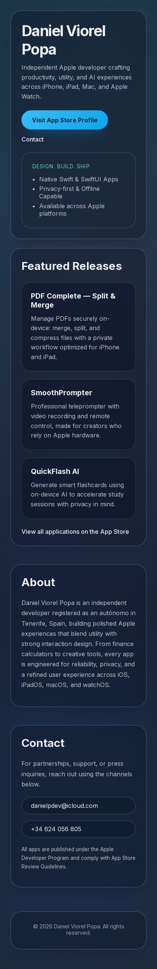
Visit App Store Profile (65, 120)
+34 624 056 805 (56, 829)
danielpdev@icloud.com (64, 805)
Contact (32, 139)
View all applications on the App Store (75, 531)
